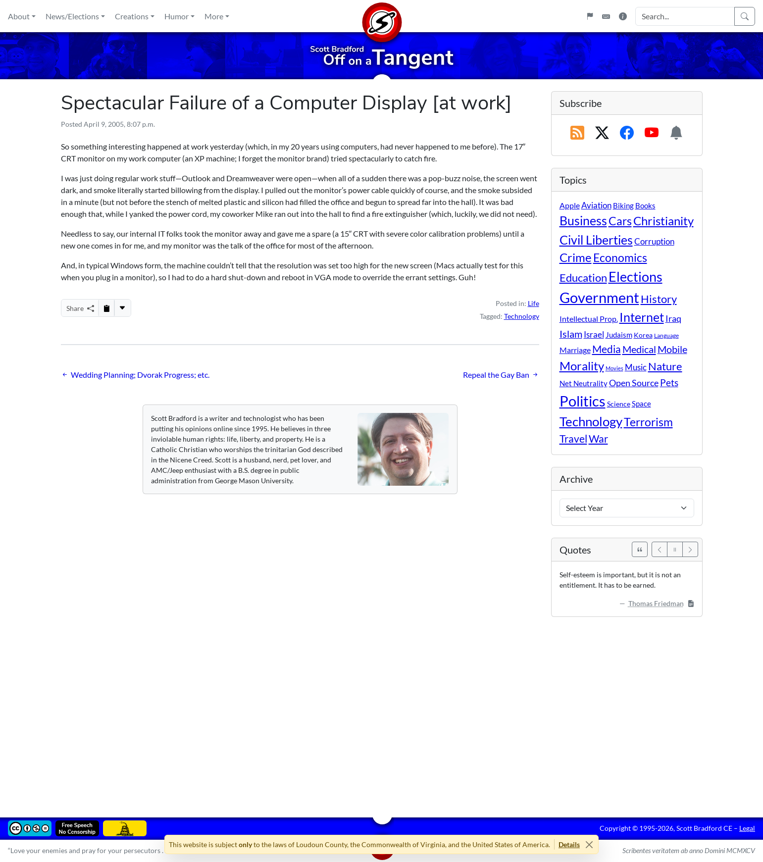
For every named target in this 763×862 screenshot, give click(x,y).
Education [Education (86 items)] (583, 277)
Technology (521, 316)
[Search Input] (685, 16)
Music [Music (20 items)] (636, 367)
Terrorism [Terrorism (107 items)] (648, 422)
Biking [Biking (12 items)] (623, 205)
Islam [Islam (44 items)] (571, 334)
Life (533, 303)
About (19, 16)
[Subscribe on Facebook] (627, 133)
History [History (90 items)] (659, 298)
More (213, 16)
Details (569, 844)
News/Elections (72, 16)
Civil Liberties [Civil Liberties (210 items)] (596, 239)
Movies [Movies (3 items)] (614, 368)
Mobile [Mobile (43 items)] (672, 349)
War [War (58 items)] (598, 439)
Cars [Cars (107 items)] (620, 221)
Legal (747, 828)
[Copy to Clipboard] (106, 308)
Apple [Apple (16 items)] (570, 205)
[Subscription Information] (676, 133)
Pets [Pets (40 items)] (669, 382)
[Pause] (675, 549)
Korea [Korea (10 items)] (643, 335)
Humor (176, 16)
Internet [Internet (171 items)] (641, 317)
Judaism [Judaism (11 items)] (619, 334)
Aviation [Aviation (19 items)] (596, 205)
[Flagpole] (590, 16)
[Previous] (659, 549)
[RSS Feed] (577, 133)
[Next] (690, 549)
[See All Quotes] (640, 549)
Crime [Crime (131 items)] (576, 257)
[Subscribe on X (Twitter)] (602, 133)
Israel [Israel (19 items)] (594, 335)
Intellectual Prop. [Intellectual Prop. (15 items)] (589, 318)
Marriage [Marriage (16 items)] (575, 350)
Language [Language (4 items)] (666, 335)
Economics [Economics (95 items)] (620, 257)
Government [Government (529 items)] (599, 297)
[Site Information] (622, 16)
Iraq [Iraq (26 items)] (673, 318)
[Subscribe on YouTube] (652, 133)
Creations (132, 16)
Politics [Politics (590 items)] (583, 400)
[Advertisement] (358, 710)
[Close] (589, 844)
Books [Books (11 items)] (645, 205)
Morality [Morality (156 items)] (582, 365)
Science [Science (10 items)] (618, 404)
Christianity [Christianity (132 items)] (663, 221)
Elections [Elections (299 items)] (635, 277)
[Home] (382, 16)
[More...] (122, 308)
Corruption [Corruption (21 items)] (654, 241)
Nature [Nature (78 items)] (665, 366)
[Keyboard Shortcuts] (606, 16)
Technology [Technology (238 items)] (591, 421)
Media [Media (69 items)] (606, 349)
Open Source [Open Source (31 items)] (634, 382)
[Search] (744, 16)
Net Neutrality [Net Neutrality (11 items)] (584, 383)
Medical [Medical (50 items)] (639, 349)
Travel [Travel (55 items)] (573, 439)
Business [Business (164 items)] (583, 220)
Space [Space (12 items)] (641, 403)
